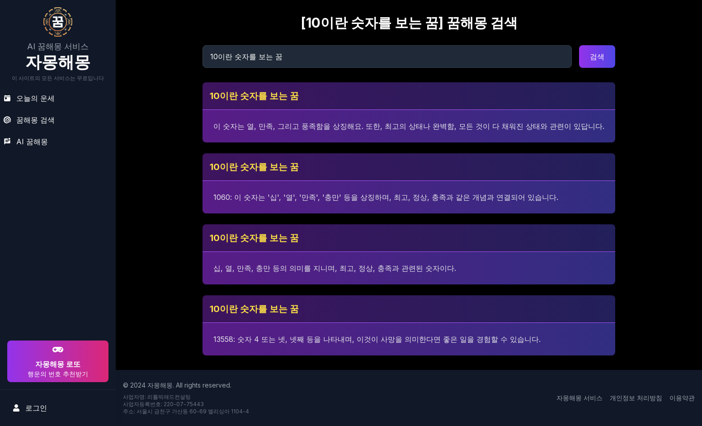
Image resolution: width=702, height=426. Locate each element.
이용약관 (682, 398)
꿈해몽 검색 (29, 119)
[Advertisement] (56, 280)
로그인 (30, 407)
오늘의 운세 (29, 98)
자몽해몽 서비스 (579, 398)
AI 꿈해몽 (26, 141)
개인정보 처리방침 (636, 398)
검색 (597, 56)
